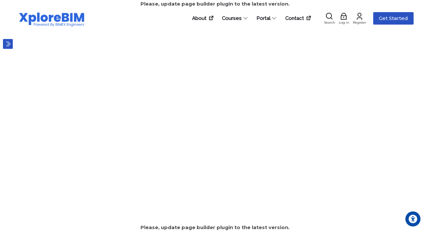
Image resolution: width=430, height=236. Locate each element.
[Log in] (344, 18)
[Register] (359, 18)
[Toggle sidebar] (8, 44)
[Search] (329, 18)
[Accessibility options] (413, 219)
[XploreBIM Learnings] (51, 18)
